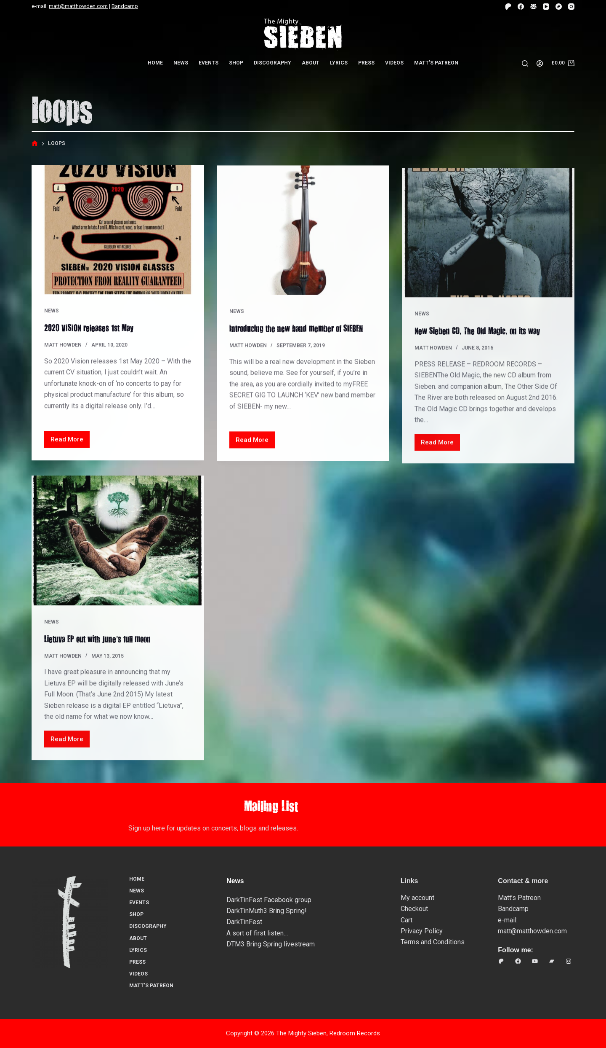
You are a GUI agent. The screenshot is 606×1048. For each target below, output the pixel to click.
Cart (406, 920)
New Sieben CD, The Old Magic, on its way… (486, 341)
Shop (236, 63)
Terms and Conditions (433, 942)
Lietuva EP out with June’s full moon (100, 647)
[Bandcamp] (559, 6)
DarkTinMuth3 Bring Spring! (266, 911)
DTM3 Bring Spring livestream (270, 944)
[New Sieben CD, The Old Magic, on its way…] (488, 244)
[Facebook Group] (533, 6)
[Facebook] (521, 6)
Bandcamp (125, 6)
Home (155, 63)
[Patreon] (508, 6)
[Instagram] (571, 6)
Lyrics (339, 63)
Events (208, 63)
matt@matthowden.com (78, 6)
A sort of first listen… (257, 933)
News (180, 63)
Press (366, 63)
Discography (272, 63)
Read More (70, 442)
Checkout (414, 909)
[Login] (540, 63)
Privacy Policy (422, 931)
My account (417, 898)
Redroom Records (355, 1033)
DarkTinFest (244, 922)
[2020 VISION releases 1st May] (118, 230)
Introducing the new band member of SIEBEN (300, 330)
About (310, 63)
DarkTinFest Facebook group (268, 900)
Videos (394, 63)
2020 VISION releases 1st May (91, 327)
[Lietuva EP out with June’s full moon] (118, 550)
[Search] (525, 63)
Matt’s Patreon (436, 63)
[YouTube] (546, 6)
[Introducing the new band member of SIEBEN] (303, 232)
